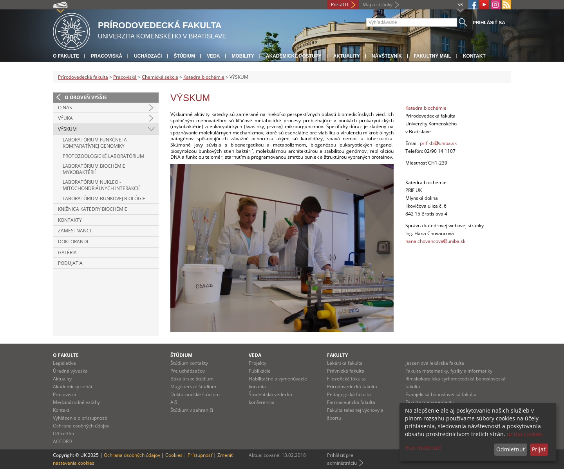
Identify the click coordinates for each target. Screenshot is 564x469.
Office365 (63, 433)
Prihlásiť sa (489, 22)
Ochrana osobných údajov (81, 425)
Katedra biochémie (203, 77)
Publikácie (260, 371)
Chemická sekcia (160, 77)
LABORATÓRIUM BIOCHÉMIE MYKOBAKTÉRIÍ (94, 169)
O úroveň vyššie (86, 97)
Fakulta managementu (429, 402)
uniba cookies (525, 434)
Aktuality (346, 56)
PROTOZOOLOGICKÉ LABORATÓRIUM (103, 156)
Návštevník (387, 56)
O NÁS (65, 107)
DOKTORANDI (73, 241)
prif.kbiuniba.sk (438, 143)
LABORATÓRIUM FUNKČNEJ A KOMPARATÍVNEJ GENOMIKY (95, 142)
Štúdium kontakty (189, 363)
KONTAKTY (70, 220)
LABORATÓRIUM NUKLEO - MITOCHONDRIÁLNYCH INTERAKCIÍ (101, 185)
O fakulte (66, 56)
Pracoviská (106, 56)
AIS (173, 402)
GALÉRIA (67, 252)
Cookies (174, 455)
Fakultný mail (432, 56)
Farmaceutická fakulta (351, 402)
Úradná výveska (70, 371)
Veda (213, 56)
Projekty (257, 363)
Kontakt (474, 56)
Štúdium (184, 56)
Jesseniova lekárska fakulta (434, 363)
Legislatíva (64, 363)
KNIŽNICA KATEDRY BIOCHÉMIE (92, 209)
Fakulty (337, 355)
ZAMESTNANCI (74, 230)
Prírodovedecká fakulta (83, 77)
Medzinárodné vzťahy (76, 402)
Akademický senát (72, 386)
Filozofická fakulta (346, 378)
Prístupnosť (200, 455)
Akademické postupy (294, 56)
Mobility (242, 56)
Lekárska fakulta (345, 363)
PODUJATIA (70, 263)
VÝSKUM (67, 129)
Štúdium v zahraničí (191, 410)
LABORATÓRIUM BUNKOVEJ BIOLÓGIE (104, 198)
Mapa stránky (377, 4)
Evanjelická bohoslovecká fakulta (441, 394)
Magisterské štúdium (193, 386)
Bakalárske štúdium (191, 378)
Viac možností (423, 447)
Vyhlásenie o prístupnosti (80, 418)
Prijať (539, 449)
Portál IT (340, 4)
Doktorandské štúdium (195, 394)
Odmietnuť (510, 449)
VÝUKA (65, 118)
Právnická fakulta (345, 371)
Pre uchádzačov (187, 371)
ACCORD (62, 441)
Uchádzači (148, 56)
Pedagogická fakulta (349, 394)
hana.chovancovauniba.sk (435, 241)
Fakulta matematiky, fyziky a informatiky (448, 371)
